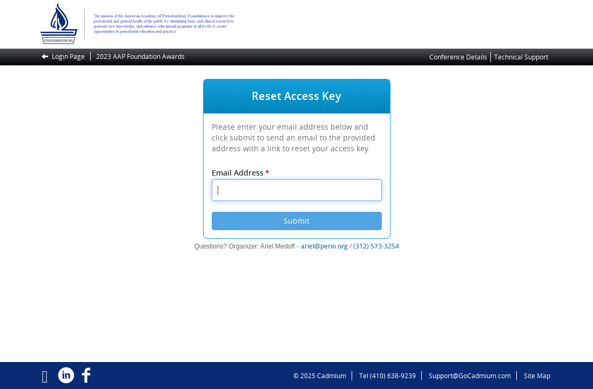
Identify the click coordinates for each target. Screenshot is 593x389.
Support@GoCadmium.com (473, 375)
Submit (296, 221)
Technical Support (521, 57)
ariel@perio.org (324, 246)
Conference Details (458, 57)
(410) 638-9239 (393, 375)
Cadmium (331, 375)
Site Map (537, 375)
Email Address (241, 172)
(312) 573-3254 (376, 246)
